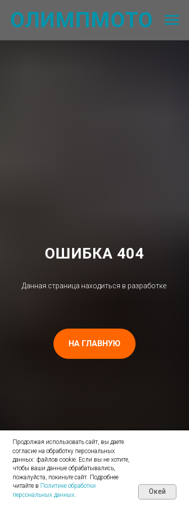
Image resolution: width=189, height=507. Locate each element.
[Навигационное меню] (172, 20)
